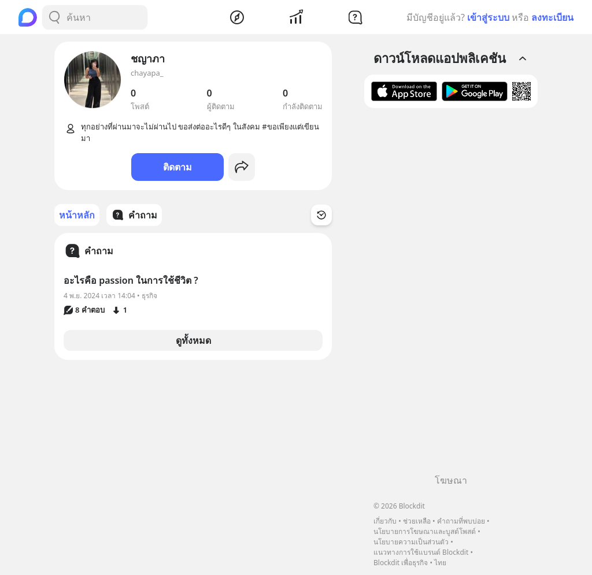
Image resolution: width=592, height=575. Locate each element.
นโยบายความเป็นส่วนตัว (411, 542)
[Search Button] (54, 17)
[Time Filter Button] (321, 215)
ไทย (440, 562)
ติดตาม (177, 167)
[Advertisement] (451, 295)
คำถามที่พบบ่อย (461, 521)
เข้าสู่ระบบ (488, 17)
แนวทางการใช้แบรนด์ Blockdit (420, 552)
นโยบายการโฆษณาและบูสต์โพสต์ (424, 531)
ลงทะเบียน (552, 17)
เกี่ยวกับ (385, 521)
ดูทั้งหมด (193, 340)
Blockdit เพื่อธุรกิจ (400, 562)
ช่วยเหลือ (417, 521)
